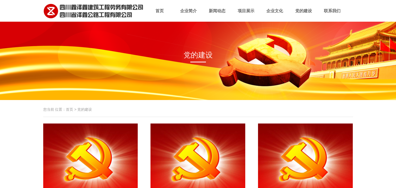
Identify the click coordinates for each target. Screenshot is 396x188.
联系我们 (332, 15)
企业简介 (188, 15)
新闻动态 (217, 15)
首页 (160, 15)
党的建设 (304, 15)
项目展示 (246, 15)
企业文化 (275, 15)
